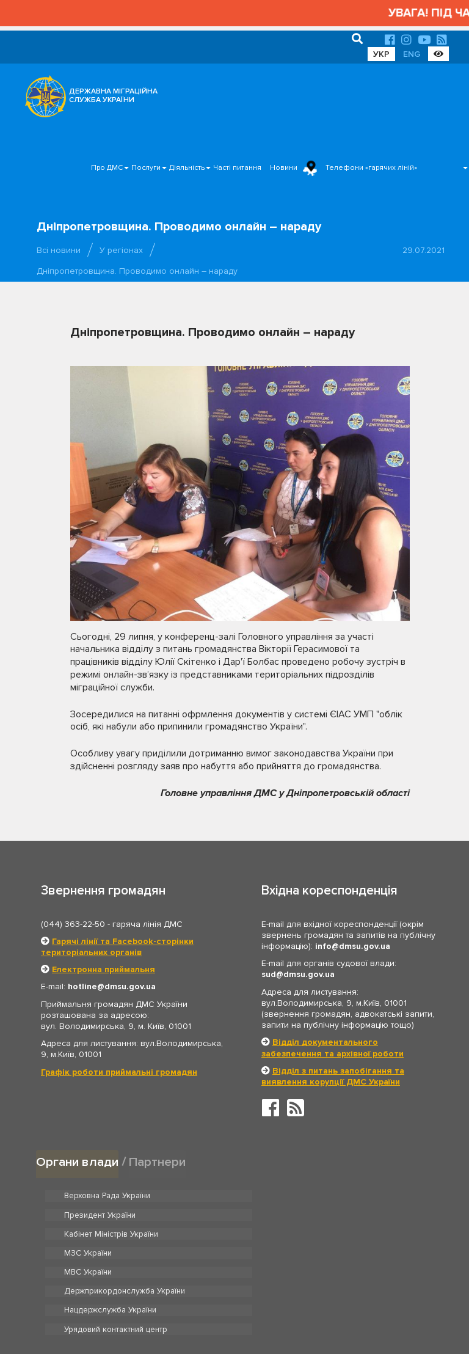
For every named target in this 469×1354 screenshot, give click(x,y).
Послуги (146, 167)
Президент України (299, 1196)
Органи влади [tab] (77, 1161)
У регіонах (121, 250)
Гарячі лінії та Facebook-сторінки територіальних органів (117, 946)
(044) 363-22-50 (73, 924)
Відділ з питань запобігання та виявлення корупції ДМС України (332, 1076)
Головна (231, 1308)
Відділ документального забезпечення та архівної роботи (332, 1047)
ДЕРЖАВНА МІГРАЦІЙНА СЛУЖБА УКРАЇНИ (113, 95)
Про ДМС (107, 167)
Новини (283, 167)
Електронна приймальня (103, 969)
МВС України (87, 1234)
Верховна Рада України (107, 1196)
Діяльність (187, 167)
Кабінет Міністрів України (110, 1215)
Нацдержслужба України (110, 1252)
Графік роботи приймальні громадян (119, 1072)
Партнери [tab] (157, 1161)
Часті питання (237, 167)
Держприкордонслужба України (324, 1234)
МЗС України (287, 1215)
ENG (411, 54)
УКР (381, 54)
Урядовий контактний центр (315, 1252)
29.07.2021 (423, 250)
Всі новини (59, 250)
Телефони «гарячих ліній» (371, 167)
